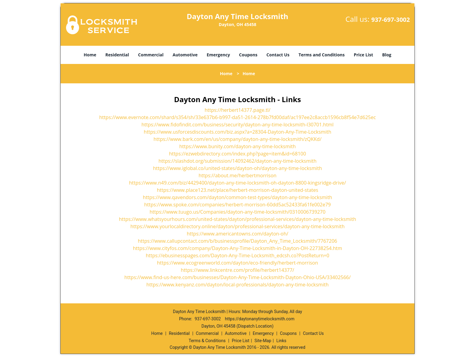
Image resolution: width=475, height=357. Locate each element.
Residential (117, 55)
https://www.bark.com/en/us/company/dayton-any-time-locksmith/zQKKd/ (238, 139)
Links (281, 340)
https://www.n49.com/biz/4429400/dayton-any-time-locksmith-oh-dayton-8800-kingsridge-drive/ (237, 182)
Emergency (218, 55)
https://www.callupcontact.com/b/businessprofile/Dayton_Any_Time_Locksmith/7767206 (237, 241)
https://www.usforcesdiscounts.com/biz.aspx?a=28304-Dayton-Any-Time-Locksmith (237, 131)
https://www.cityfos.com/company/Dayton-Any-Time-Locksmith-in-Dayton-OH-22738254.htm (237, 248)
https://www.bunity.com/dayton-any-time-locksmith (237, 146)
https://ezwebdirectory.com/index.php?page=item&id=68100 (237, 153)
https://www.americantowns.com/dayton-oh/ (237, 233)
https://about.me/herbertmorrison (237, 175)
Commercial (151, 55)
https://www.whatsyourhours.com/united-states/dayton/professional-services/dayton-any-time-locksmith (237, 219)
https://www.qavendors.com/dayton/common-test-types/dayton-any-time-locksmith (237, 197)
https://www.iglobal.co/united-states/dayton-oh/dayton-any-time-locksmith (237, 168)
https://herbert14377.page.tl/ (237, 110)
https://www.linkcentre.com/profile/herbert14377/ (237, 270)
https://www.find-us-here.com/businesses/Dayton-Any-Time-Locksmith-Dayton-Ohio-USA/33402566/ (237, 277)
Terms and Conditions (321, 55)
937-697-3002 (390, 19)
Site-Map (262, 340)
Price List (363, 55)
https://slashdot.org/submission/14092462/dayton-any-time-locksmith (237, 161)
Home (90, 55)
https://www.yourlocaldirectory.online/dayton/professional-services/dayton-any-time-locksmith (238, 226)
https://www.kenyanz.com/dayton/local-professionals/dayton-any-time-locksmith (237, 284)
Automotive (185, 55)
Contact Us (278, 55)
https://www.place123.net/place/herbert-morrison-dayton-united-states (237, 190)
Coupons (248, 55)
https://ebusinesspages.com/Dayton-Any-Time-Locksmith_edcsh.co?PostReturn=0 (237, 255)
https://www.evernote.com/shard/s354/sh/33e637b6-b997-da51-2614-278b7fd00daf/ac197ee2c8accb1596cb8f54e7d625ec (237, 117)
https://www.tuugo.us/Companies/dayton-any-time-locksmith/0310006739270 (238, 212)
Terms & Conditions (207, 340)
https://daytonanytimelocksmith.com (259, 318)
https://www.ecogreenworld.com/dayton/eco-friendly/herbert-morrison (237, 262)
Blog (386, 55)
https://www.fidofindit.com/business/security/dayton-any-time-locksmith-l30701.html (237, 124)
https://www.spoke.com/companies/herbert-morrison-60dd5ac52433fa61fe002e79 (237, 204)
